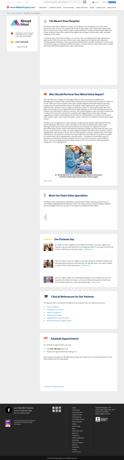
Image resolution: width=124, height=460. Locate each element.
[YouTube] (60, 407)
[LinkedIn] (57, 410)
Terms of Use (76, 451)
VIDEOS (92, 7)
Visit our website (53, 307)
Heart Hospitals (17, 13)
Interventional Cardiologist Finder (78, 418)
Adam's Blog (76, 426)
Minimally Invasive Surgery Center (59, 320)
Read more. (89, 249)
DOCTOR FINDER (68, 7)
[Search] (84, 1)
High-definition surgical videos (58, 317)
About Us (75, 433)
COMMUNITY (43, 7)
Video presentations (54, 315)
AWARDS (18, 2)
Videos (74, 423)
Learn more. (48, 181)
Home (9, 13)
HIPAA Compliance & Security (78, 438)
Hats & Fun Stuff (77, 430)
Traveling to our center (55, 309)
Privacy (74, 449)
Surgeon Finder (77, 414)
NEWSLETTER (111, 7)
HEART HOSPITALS (82, 7)
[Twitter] (57, 407)
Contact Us (75, 435)
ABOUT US (10, 2)
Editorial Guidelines (75, 445)
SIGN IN (104, 2)
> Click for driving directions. (54, 386)
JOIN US (96, 2)
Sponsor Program (77, 442)
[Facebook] (112, 2)
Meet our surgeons (54, 312)
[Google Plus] (54, 410)
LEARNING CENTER (55, 7)
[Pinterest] (60, 410)
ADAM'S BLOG (100, 7)
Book (73, 428)
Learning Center (77, 412)
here (75, 351)
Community (76, 409)
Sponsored (21, 47)
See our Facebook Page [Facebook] (21, 412)
